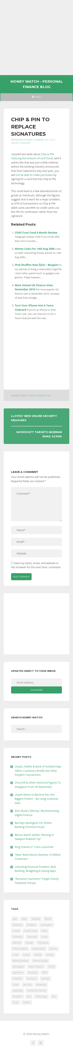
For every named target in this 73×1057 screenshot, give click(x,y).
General (40, 395)
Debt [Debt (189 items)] (44, 930)
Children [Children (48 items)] (31, 924)
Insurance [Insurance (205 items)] (43, 942)
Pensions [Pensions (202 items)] (32, 972)
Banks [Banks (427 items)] (48, 918)
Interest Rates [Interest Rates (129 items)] (20, 948)
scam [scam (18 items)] (15, 984)
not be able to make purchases (34, 175)
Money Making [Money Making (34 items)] (20, 960)
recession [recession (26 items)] (32, 978)
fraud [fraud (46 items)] (44, 936)
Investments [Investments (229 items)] (38, 948)
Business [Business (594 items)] (17, 924)
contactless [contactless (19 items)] (46, 924)
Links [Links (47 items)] (15, 954)
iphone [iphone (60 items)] (53, 948)
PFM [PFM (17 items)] (44, 972)
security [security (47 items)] (27, 984)
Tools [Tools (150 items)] (15, 1002)
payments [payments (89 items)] (18, 972)
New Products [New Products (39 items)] (36, 966)
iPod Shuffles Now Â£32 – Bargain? (37, 265)
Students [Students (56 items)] (17, 996)
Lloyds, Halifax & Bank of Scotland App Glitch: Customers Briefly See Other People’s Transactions (38, 771)
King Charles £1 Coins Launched (34, 847)
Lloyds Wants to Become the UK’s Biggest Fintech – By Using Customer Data (37, 799)
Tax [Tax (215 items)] (29, 996)
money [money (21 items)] (49, 954)
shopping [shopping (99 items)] (41, 984)
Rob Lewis (49, 140)
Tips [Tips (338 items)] (54, 996)
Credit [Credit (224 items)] (16, 930)
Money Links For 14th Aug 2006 (35, 248)
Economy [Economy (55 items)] (17, 936)
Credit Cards (27, 395)
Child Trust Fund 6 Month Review (36, 232)
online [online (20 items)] (51, 966)
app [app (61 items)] (15, 918)
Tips (48, 395)
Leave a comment (20, 143)
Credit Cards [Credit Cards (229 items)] (30, 930)
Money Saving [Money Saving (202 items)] (40, 960)
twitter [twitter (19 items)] (26, 1002)
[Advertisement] (36, 37)
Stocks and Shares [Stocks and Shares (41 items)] (36, 990)
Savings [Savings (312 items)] (45, 978)
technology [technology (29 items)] (41, 996)
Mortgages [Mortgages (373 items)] (18, 966)
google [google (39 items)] (29, 942)
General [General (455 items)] (17, 942)
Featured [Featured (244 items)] (32, 936)
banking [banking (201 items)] (36, 918)
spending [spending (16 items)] (17, 990)
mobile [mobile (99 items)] (37, 954)
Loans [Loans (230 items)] (26, 954)
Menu (36, 98)
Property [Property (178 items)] (17, 978)
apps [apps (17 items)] (24, 918)
